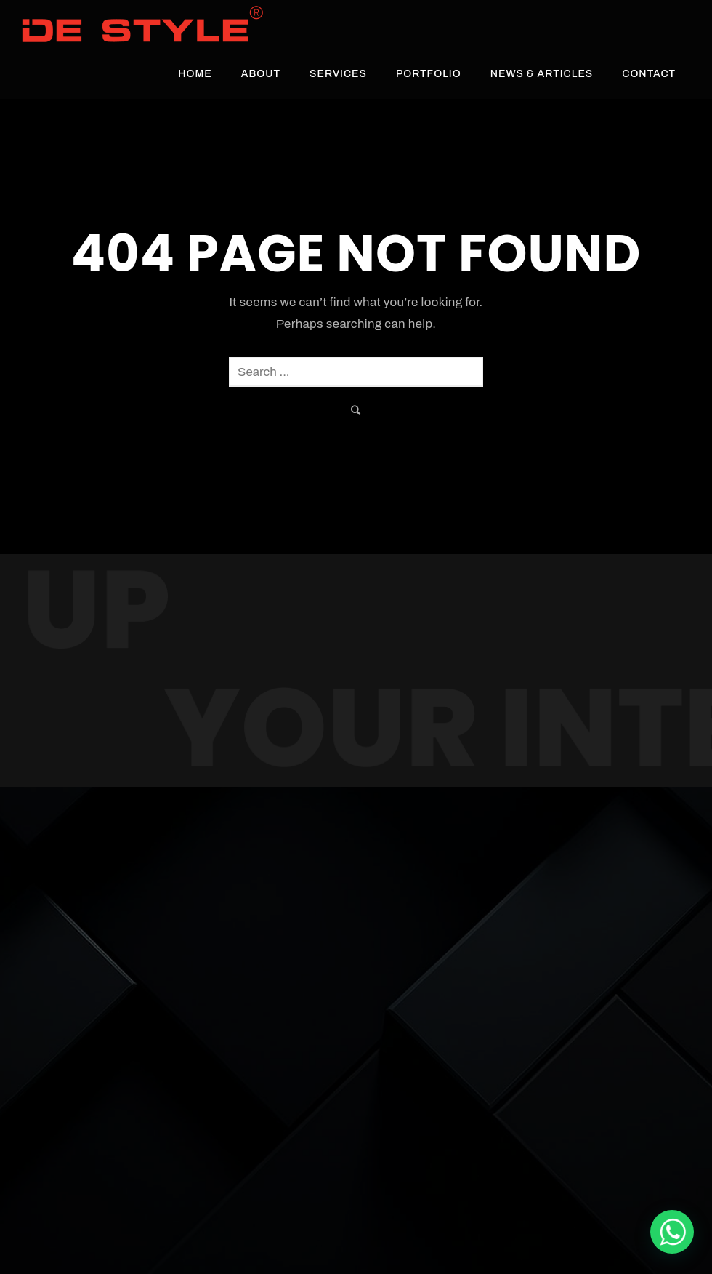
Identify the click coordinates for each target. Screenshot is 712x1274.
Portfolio (428, 73)
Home (195, 73)
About (260, 73)
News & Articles (542, 73)
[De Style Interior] (672, 1232)
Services (338, 73)
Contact (649, 73)
